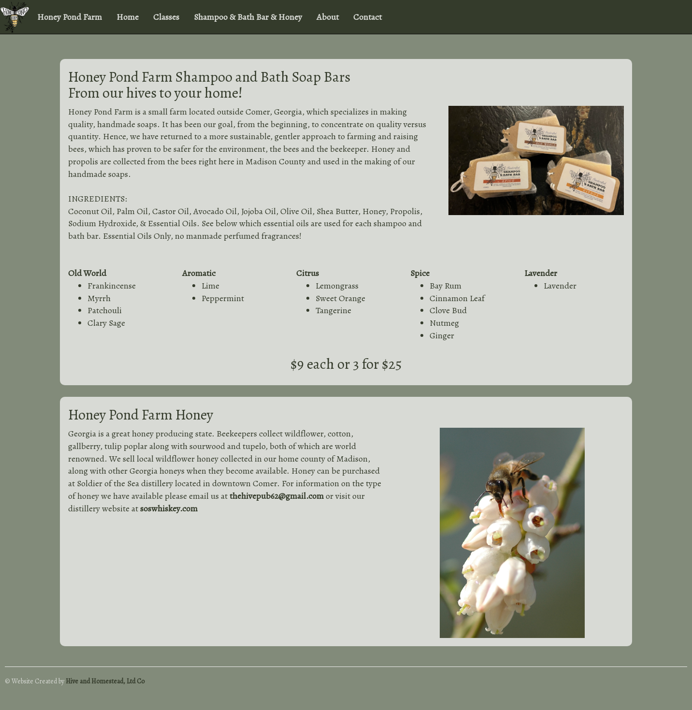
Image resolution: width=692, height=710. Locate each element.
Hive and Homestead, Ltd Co (105, 681)
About (328, 17)
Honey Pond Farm (69, 17)
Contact (367, 17)
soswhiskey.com (169, 508)
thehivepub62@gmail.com (277, 496)
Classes (166, 17)
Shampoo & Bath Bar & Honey (248, 17)
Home (127, 17)
